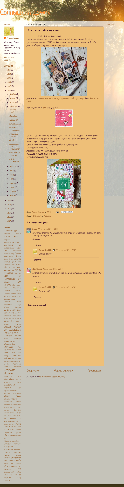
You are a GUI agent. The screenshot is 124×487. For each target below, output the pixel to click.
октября (13, 102)
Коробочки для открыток (12, 318)
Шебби (18, 461)
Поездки (7, 393)
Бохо (6, 256)
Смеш (12, 413)
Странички (9, 429)
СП (20, 413)
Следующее (32, 370)
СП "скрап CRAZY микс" (12, 416)
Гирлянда (7, 262)
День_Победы (16, 265)
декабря (13, 94)
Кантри (18, 305)
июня (12, 175)
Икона (19, 296)
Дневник (7, 291)
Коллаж (6, 307)
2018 (9, 86)
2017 (9, 91)
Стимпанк (17, 427)
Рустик (12, 404)
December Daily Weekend (12, 472)
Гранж (14, 262)
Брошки (11, 256)
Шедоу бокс (9, 463)
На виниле (16, 350)
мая (11, 179)
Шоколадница (10, 466)
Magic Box (8, 475)
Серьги (6, 407)
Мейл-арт (17, 338)
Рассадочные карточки (12, 402)
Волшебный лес (15, 124)
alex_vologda (37, 269)
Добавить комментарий (37, 305)
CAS (19, 469)
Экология (7, 469)
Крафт (6, 321)
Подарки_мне (9, 385)
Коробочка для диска (12, 316)
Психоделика (17, 393)
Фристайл (17, 452)
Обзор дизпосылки (12, 356)
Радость (7, 396)
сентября (13, 107)
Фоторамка (8, 447)
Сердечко (18, 404)
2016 (9, 201)
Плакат (19, 382)
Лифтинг (18, 324)
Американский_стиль (11, 242)
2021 (9, 74)
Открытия (17, 367)
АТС (19, 245)
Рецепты (7, 404)
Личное (7, 327)
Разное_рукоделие (10, 399)
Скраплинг (17, 410)
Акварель (7, 233)
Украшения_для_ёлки (11, 441)
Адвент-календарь (10, 231)
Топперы (12, 436)
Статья (11, 424)
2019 (9, 82)
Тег (5, 435)
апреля (12, 183)
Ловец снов (13, 120)
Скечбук (12, 140)
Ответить (36, 240)
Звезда (19, 293)
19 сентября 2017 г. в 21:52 (65, 250)
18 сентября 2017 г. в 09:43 (53, 269)
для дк (18, 273)
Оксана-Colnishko (45, 250)
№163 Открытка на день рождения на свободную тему (60, 98)
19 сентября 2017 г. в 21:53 (65, 288)
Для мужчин (37, 216)
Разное (18, 396)
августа (13, 167)
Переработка (8, 379)
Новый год (9, 352)
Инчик (19, 302)
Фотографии (16, 444)
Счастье (18, 430)
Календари (7, 305)
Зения (34, 229)
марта (12, 187)
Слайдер (6, 413)
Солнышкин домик (25, 13)
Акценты (18, 233)
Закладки (17, 291)
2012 (9, 217)
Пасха (19, 377)
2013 (9, 213)
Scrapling (18, 478)
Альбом (7, 237)
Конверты (18, 307)
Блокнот (18, 254)
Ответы (38, 246)
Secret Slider (8, 480)
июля (12, 171)
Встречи (11, 259)
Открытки (47, 216)
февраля (13, 191)
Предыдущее (94, 370)
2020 (9, 78)
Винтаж (18, 256)
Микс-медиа (10, 341)
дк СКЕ (15, 270)
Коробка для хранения (12, 313)
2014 (9, 209)
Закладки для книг (10, 293)
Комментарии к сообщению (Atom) (52, 377)
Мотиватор (8, 347)
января (12, 195)
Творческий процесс (12, 433)
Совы (16, 413)
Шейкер (18, 463)
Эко (19, 467)
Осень (8, 364)
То (8, 436)
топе (44, 108)
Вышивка (17, 259)
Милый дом (13, 116)
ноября (12, 98)
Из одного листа (10, 296)
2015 (9, 205)
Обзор (19, 353)
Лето (12, 321)
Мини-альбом (9, 344)
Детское (7, 267)
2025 (9, 70)
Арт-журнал (8, 245)
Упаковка (7, 444)
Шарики (11, 461)
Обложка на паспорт (12, 358)
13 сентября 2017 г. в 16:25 (47, 229)
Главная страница (63, 370)
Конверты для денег (12, 310)
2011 (9, 221)
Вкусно (6, 259)
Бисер (12, 253)
